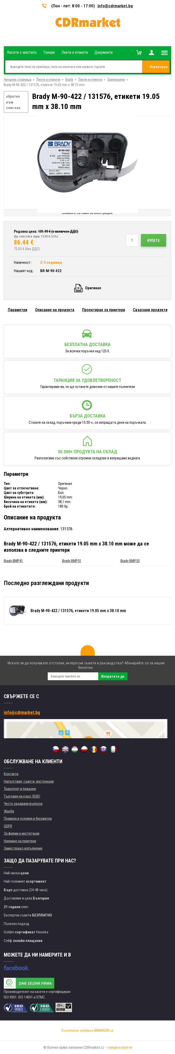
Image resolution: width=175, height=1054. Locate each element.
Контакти (11, 774)
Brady (69, 79)
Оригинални (116, 79)
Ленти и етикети (48, 79)
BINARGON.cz (103, 1031)
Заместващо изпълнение (23, 848)
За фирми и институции (21, 833)
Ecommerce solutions (77, 1031)
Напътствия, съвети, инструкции (29, 781)
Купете (153, 240)
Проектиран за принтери (103, 309)
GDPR (8, 826)
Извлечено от (159, 69)
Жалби (9, 811)
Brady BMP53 (130, 561)
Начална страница (17, 79)
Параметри (17, 309)
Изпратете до (112, 676)
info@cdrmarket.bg (115, 5)
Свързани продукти (150, 309)
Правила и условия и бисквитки (28, 818)
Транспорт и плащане (20, 788)
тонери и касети (119, 1047)
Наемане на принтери (20, 841)
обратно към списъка (13, 102)
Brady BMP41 (13, 561)
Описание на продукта (54, 309)
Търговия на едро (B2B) (22, 796)
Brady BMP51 (71, 561)
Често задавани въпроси (23, 803)
